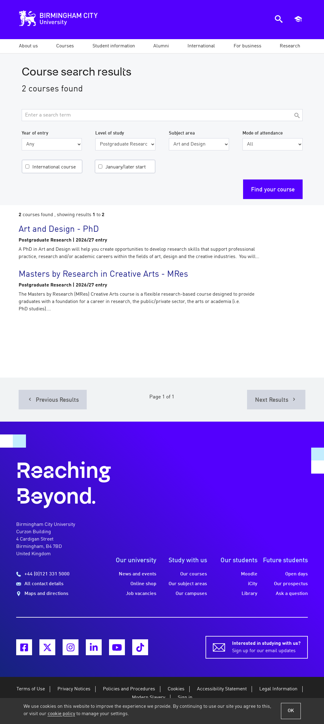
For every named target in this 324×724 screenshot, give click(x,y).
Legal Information (278, 689)
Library (249, 593)
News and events (137, 574)
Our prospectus (291, 584)
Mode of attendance (262, 133)
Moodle (249, 574)
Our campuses (191, 593)
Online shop (143, 584)
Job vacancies (141, 593)
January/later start (125, 167)
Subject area (182, 133)
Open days (296, 574)
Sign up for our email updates (266, 646)
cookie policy (61, 713)
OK (291, 710)
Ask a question (292, 593)
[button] (28, 46)
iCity (252, 584)
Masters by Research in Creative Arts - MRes (103, 274)
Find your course (273, 190)
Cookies (176, 689)
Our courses (193, 574)
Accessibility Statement (222, 689)
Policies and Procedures (129, 689)
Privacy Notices (73, 689)
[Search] (297, 116)
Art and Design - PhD (59, 229)
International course (54, 167)
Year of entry (35, 133)
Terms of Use (30, 689)
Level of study (109, 133)
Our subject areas (188, 584)
